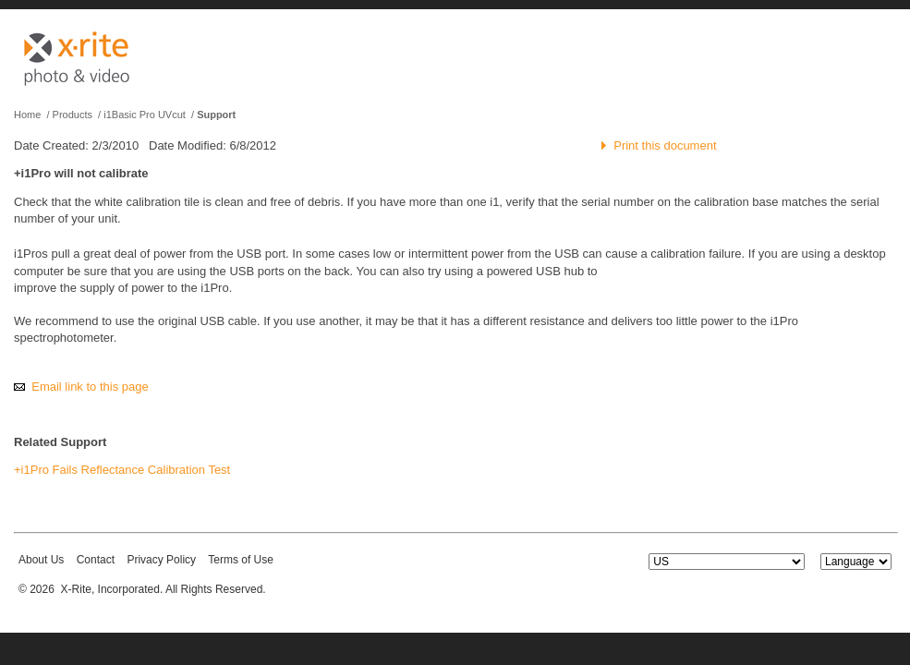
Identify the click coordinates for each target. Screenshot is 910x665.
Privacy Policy (161, 559)
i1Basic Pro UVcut (144, 114)
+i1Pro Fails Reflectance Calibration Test (122, 470)
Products (72, 114)
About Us (41, 559)
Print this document (664, 145)
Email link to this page (89, 386)
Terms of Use (240, 559)
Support (216, 114)
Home (27, 114)
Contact (96, 559)
